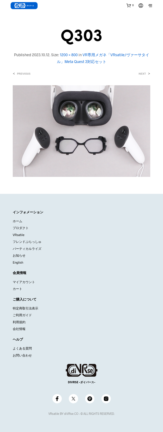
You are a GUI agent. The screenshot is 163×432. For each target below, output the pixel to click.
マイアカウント (24, 282)
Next (142, 73)
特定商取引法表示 (25, 308)
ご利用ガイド (22, 315)
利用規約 (19, 322)
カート (17, 289)
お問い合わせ (22, 355)
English (18, 262)
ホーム (17, 221)
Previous (23, 73)
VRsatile (18, 235)
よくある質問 (22, 348)
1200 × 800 (69, 54)
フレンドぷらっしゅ (27, 241)
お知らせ (19, 255)
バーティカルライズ (27, 248)
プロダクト (21, 228)
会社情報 (19, 329)
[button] (130, 5)
